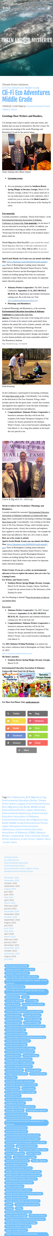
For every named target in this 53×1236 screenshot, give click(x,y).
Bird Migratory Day (36, 797)
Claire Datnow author (33, 1004)
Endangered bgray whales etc (20, 1106)
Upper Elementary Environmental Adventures (24, 811)
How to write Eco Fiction (17, 1160)
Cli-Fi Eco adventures (16, 1008)
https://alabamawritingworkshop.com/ (17, 653)
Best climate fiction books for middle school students (26, 982)
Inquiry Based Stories (16, 1164)
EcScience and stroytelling (18, 1099)
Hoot (8, 1157)
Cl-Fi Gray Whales (14, 1000)
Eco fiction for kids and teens (19, 1081)
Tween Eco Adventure (16, 1230)
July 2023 (8, 959)
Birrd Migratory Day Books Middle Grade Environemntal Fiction (23, 808)
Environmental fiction (16, 1127)
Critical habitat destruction (18, 1066)
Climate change (32, 1019)
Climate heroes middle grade (19, 1051)
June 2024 (9, 928)
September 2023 (12, 953)
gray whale (11, 1149)
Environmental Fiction (37, 803)
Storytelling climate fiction (18, 1212)
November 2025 (11, 880)
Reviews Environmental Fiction (18, 871)
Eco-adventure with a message (20, 1092)
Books (33, 800)
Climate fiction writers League (24, 802)
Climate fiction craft (15, 1030)
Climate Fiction (11, 857)
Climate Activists (32, 1015)
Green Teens (10, 842)
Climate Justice (13, 1055)
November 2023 (11, 948)
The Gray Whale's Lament (18, 1226)
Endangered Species (36, 1110)
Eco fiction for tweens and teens (21, 1084)
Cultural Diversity (14, 1070)
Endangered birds (14, 1110)
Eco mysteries (12, 1088)
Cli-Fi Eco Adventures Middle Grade (20, 87)
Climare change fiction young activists (24, 1011)
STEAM (9, 1208)
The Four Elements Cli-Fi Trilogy (21, 1223)
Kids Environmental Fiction (18, 1168)
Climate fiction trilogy (16, 1044)
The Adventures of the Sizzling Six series (25, 1219)
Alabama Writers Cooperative (20, 969)
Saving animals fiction (16, 1197)
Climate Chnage (32, 1022)
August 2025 (10, 888)
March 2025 (9, 903)
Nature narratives (14, 1186)
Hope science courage (24, 1157)
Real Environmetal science (18, 1190)
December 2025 (11, 877)
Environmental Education (15, 800)
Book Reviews (12, 997)
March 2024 (9, 936)
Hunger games (39, 1160)
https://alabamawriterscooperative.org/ (23, 300)
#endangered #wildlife (17, 965)
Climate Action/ (13, 1015)
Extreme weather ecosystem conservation (25, 1142)
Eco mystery (28, 1088)
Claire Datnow (32, 835)
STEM (19, 1208)
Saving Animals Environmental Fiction (24, 1193)
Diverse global (33, 1070)
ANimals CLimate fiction (17, 973)
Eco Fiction (11, 1077)
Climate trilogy (31, 1055)
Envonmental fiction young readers (22, 1138)
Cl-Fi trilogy (31, 1000)
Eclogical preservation (16, 1073)
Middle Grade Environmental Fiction (23, 1171)
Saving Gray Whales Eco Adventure (22, 1201)
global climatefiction (26, 1146)
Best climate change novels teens (21, 976)
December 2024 (11, 911)
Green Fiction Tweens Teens (36, 839)
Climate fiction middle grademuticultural (25, 1037)
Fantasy (9, 1146)
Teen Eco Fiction (37, 1215)
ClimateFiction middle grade (19, 1062)
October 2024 (10, 917)
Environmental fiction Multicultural (22, 1135)
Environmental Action (16, 1114)
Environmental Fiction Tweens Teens (21, 868)
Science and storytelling (27, 1204)
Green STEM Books (15, 1153)
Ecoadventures (13, 1095)
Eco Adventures (16, 797)
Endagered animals (15, 1103)
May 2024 (8, 931)
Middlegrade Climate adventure (21, 1179)
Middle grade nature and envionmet (23, 1175)
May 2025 (8, 897)
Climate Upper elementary (18, 1059)
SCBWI (31, 832)
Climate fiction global (16, 1033)
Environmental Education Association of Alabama (24, 815)
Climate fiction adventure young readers (25, 1026)
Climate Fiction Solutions (17, 1041)
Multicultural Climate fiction (19, 1182)
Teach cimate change (16, 1215)
